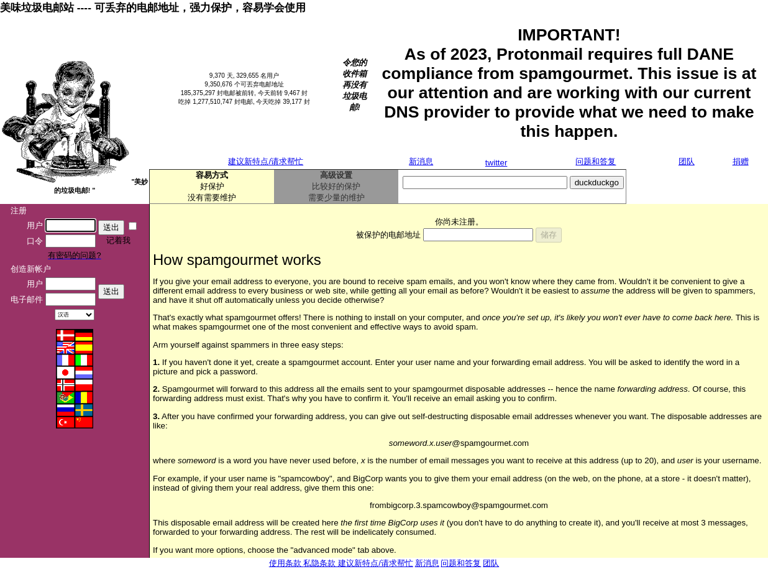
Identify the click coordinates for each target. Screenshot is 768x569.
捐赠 (741, 161)
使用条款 (286, 563)
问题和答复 (595, 161)
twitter (496, 162)
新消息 (421, 161)
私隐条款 (320, 563)
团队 (687, 161)
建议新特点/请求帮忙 (265, 161)
